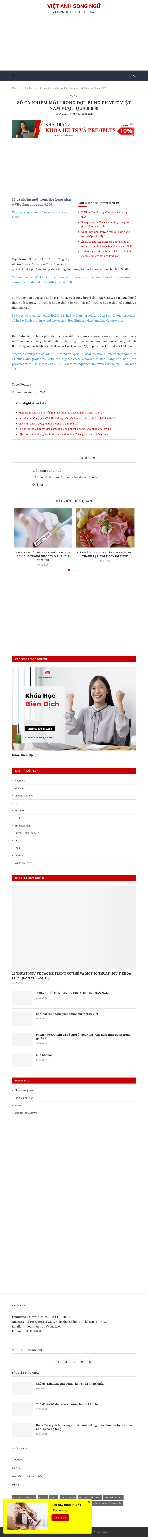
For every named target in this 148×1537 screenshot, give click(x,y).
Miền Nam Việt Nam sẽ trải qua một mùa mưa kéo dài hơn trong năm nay (61, 412)
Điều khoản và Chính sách (27, 1476)
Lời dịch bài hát (24, 1097)
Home (15, 88)
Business (19, 810)
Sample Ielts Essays (26, 1112)
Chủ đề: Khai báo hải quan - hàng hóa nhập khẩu (70, 1383)
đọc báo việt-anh (89, 1497)
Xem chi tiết (60, 1517)
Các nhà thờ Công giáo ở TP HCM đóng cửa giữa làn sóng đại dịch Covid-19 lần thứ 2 (67, 418)
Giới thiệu (17, 1459)
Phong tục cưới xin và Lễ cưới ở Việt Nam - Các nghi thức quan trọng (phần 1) (83, 1036)
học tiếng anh (113, 1497)
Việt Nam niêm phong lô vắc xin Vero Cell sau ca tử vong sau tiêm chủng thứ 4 (64, 434)
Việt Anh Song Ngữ (47, 470)
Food (17, 847)
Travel (18, 840)
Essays (43, 1497)
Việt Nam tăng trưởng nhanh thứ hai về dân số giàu (48, 423)
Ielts (54, 1497)
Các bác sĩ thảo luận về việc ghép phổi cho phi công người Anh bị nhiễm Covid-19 (65, 428)
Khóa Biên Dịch (24, 755)
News (18, 1105)
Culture (19, 855)
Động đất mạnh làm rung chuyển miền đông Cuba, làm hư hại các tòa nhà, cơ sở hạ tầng (84, 1427)
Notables (20, 780)
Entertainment (23, 825)
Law (17, 803)
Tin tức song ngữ (24, 1090)
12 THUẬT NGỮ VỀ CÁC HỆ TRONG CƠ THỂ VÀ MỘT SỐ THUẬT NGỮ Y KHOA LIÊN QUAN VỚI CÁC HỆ (71, 975)
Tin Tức (29, 88)
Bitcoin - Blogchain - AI (27, 833)
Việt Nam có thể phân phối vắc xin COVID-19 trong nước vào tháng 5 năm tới (43, 556)
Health (18, 818)
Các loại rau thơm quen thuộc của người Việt (67, 1014)
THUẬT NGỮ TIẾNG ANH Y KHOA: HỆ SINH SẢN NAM (72, 993)
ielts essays (68, 1497)
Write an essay (23, 863)
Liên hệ (16, 1468)
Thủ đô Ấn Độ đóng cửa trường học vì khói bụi (68, 1404)
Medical (19, 788)
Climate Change (24, 795)
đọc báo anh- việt (24, 1497)
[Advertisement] (74, 44)
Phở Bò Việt (44, 1055)
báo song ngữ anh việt (107, 1503)
